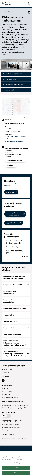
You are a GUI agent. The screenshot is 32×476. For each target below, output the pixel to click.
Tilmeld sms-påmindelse (11, 397)
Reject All (16, 468)
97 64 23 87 (8, 128)
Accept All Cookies (16, 473)
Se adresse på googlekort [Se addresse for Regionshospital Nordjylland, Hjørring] (14, 160)
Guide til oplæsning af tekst (12, 427)
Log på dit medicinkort (12, 223)
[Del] (29, 12)
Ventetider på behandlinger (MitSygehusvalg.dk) (16, 242)
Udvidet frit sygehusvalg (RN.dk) (14, 252)
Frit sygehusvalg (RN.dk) (14, 247)
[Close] (30, 453)
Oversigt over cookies (10, 430)
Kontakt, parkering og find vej (13, 74)
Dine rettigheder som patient (12, 401)
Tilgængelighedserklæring (11, 424)
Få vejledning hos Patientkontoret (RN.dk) (16, 405)
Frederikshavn (8, 369)
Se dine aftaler (10, 192)
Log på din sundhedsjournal (14, 214)
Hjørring (6, 372)
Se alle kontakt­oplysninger (15, 141)
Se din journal (8, 392)
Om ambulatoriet (10, 90)
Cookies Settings (16, 463)
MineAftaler (7, 389)
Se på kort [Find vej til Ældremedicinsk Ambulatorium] (10, 165)
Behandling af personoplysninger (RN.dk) (16, 408)
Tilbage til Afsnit (7, 11)
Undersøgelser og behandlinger (14, 84)
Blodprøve (7, 394)
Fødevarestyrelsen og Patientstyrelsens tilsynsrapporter (15, 439)
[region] (16, 463)
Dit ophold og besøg (10, 79)
